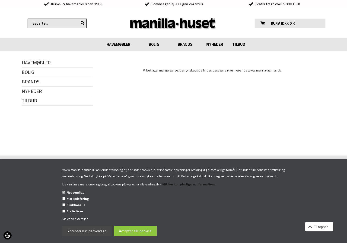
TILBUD (238, 44)
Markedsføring (78, 198)
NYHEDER (214, 44)
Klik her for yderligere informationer (189, 184)
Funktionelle (76, 204)
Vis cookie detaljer (75, 218)
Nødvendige (75, 192)
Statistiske (75, 211)
